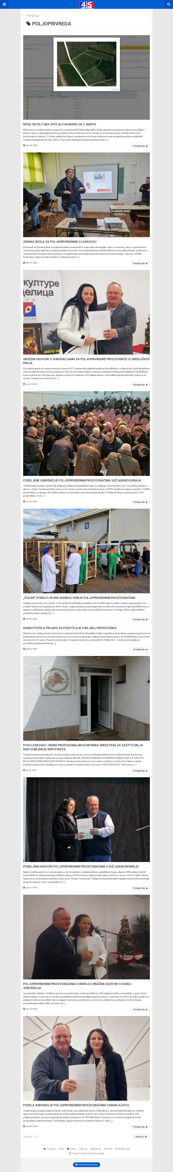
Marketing (95, 1148)
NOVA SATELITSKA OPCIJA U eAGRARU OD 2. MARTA (59, 124)
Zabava (83, 1148)
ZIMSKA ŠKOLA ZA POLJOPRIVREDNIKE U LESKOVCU (59, 241)
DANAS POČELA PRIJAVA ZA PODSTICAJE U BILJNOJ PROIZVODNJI (70, 628)
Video (71, 1148)
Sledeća (141, 1136)
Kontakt (108, 1148)
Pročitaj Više (140, 146)
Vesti (61, 1148)
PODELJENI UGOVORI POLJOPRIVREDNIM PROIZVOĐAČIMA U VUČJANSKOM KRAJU (81, 866)
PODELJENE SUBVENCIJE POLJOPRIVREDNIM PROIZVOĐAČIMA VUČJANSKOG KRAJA (82, 480)
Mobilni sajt (123, 1148)
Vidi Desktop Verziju (86, 1165)
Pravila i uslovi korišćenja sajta (86, 1153)
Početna (49, 1148)
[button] (4, 4)
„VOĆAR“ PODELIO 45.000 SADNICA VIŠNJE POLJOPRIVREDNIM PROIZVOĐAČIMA (79, 598)
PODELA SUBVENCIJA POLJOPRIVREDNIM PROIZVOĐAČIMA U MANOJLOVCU (76, 1105)
